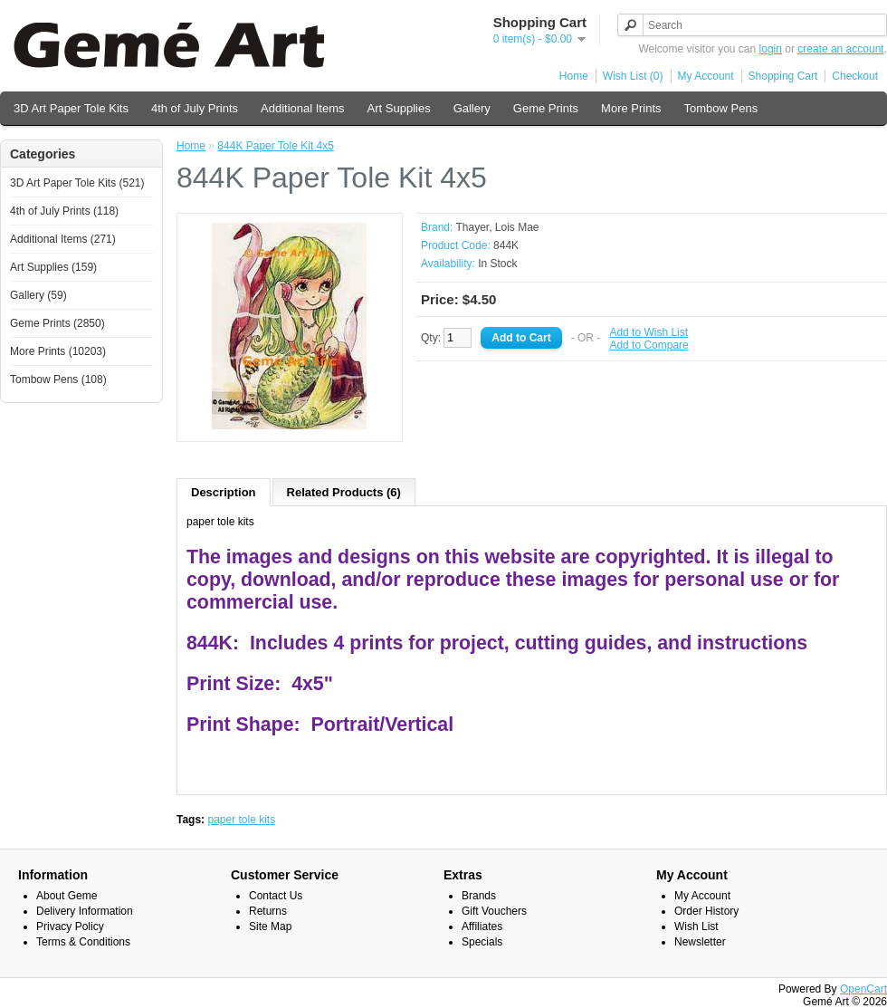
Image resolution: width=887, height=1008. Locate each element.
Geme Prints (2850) (57, 323)
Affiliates (482, 926)
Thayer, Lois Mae (497, 227)
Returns (268, 911)
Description (223, 492)
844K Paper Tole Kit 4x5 (275, 145)
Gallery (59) (38, 295)
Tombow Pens (721, 108)
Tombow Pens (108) (58, 379)
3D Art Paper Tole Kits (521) (77, 183)
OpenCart (863, 989)
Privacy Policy (70, 926)
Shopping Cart (783, 76)
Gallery (472, 108)
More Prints (631, 108)
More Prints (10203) (58, 351)
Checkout (855, 76)
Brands (479, 895)
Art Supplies (399, 108)
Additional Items (303, 108)
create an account (840, 49)
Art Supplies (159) (53, 267)
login (770, 49)
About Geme (66, 895)
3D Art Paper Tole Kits (71, 108)
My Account (706, 76)
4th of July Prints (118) (64, 211)
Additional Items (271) (63, 239)
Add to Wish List (648, 332)
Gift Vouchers (494, 911)
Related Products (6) (344, 492)
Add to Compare (648, 345)
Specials (482, 942)
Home (573, 76)
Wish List (696, 926)
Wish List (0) (633, 76)
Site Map (270, 926)
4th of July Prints (194, 108)
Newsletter (700, 942)
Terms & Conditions (83, 942)
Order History (706, 911)
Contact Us (275, 895)
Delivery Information (84, 911)
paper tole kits (241, 819)
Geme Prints (545, 108)
